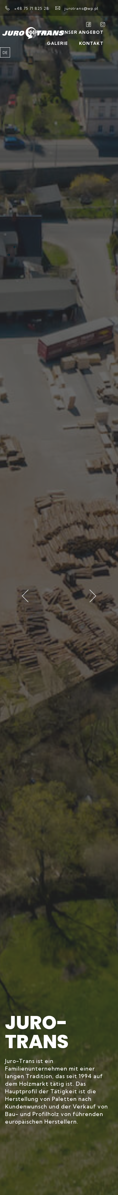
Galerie (57, 43)
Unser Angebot (82, 32)
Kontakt (91, 43)
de (5, 53)
